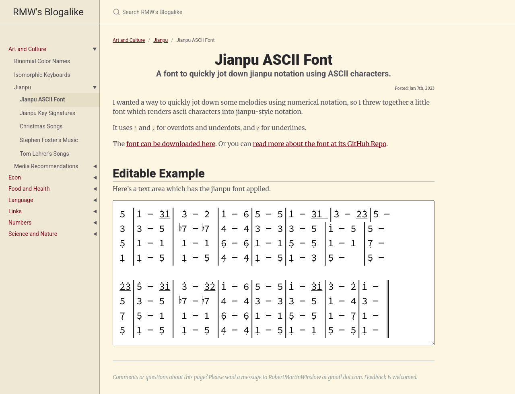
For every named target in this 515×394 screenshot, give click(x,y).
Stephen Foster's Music (49, 140)
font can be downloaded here (170, 143)
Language (20, 200)
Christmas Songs (41, 126)
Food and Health (28, 189)
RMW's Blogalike (48, 12)
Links (15, 211)
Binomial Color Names (42, 61)
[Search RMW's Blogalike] (207, 12)
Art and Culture (27, 49)
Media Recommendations (46, 166)
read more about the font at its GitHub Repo (319, 143)
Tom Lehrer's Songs (44, 154)
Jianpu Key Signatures (47, 113)
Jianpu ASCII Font (42, 99)
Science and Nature (32, 234)
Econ (14, 177)
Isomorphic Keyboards (42, 75)
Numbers (19, 222)
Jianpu (22, 87)
